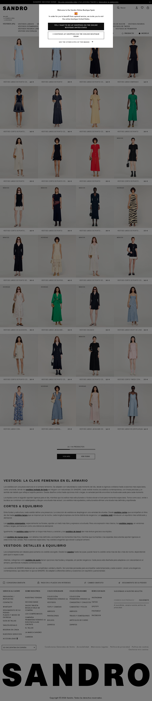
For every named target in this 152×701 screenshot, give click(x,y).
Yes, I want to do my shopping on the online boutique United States (76, 26)
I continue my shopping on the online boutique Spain (76, 35)
